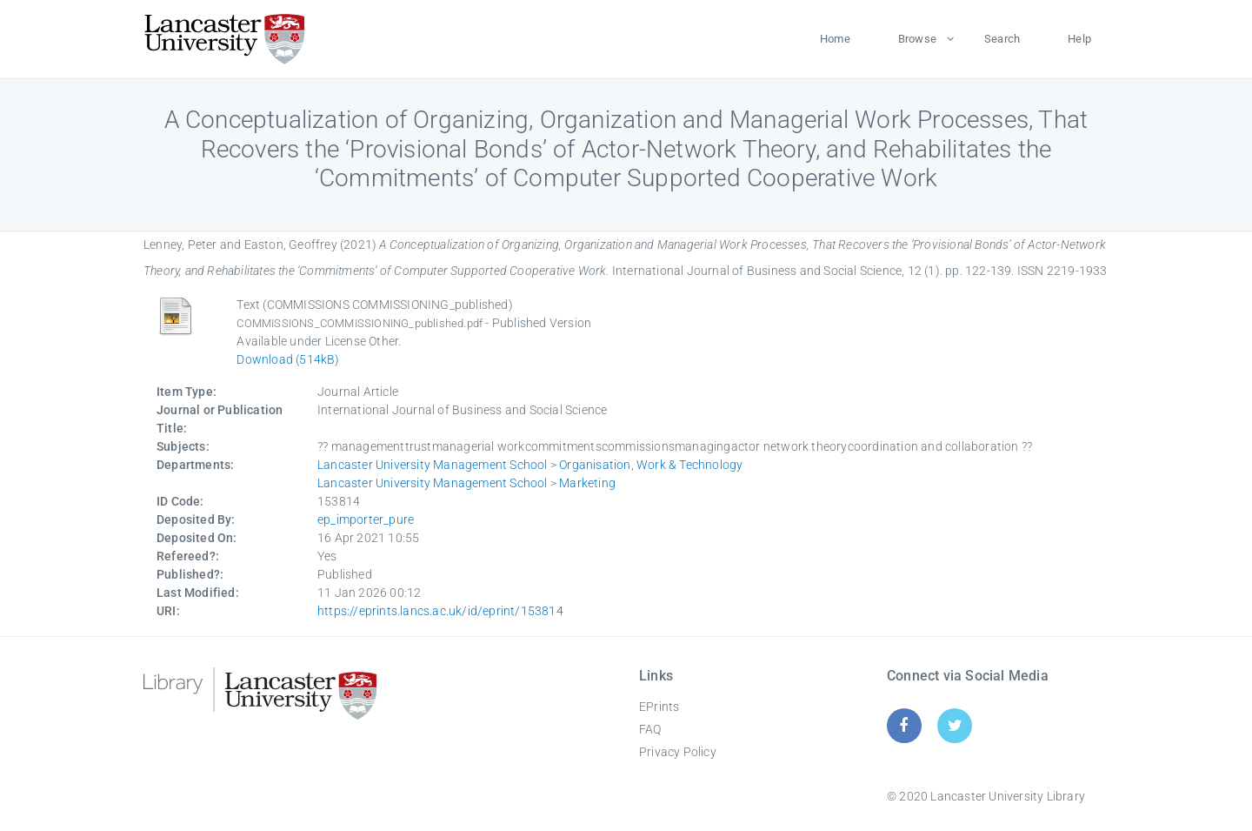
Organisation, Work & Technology (651, 465)
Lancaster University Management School (432, 465)
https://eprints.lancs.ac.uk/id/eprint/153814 (440, 611)
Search (1002, 38)
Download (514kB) (287, 359)
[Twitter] (955, 725)
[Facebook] (904, 725)
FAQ (650, 729)
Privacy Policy (677, 752)
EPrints (659, 707)
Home (835, 38)
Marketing (587, 483)
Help (1079, 38)
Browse (917, 38)
